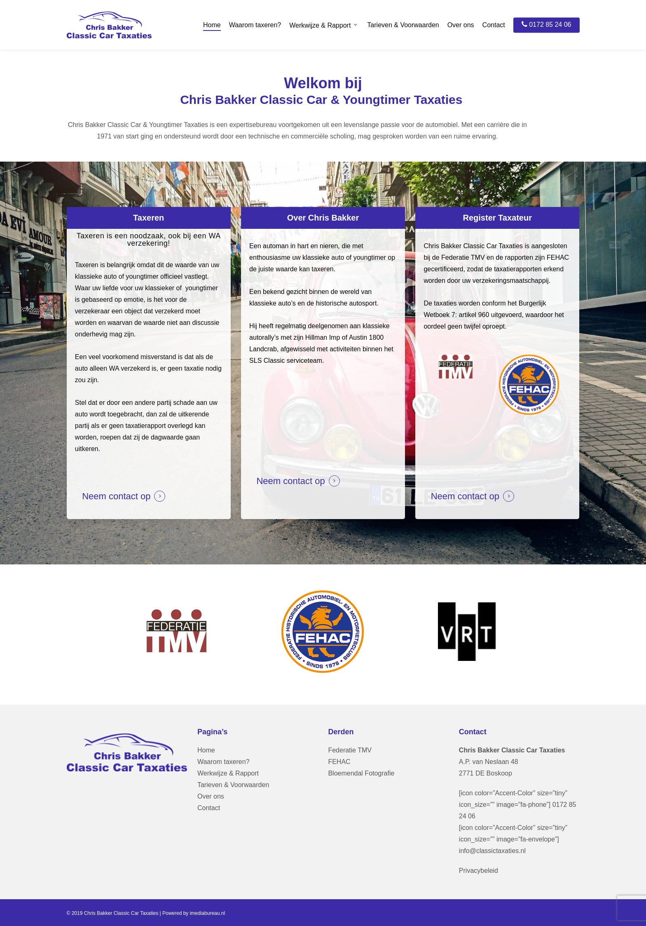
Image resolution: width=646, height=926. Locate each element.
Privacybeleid (478, 870)
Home (206, 750)
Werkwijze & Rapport (228, 773)
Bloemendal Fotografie (361, 773)
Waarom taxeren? (223, 761)
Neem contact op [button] (116, 496)
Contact (208, 807)
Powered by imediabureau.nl (193, 913)
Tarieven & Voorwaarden (233, 784)
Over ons (210, 796)
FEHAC (339, 761)
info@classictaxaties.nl (492, 850)
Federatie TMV (350, 750)
